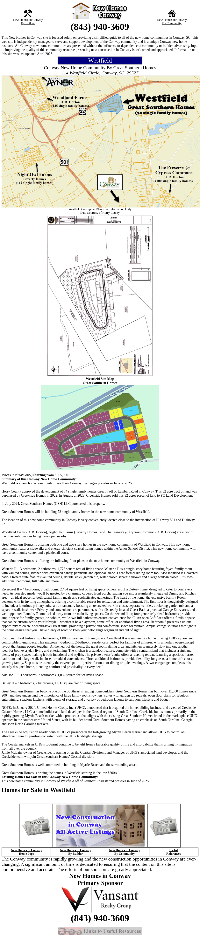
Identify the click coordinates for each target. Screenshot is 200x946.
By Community (172, 23)
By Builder (28, 23)
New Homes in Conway (28, 19)
